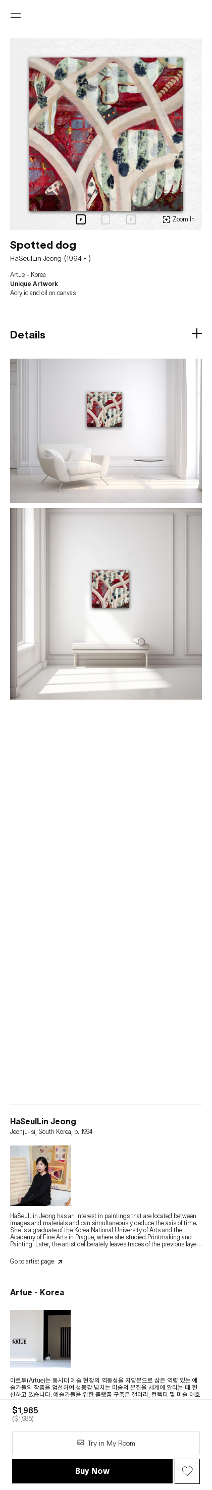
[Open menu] (15, 15)
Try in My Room (106, 1443)
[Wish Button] (187, 1471)
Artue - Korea (28, 274)
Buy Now (92, 1470)
